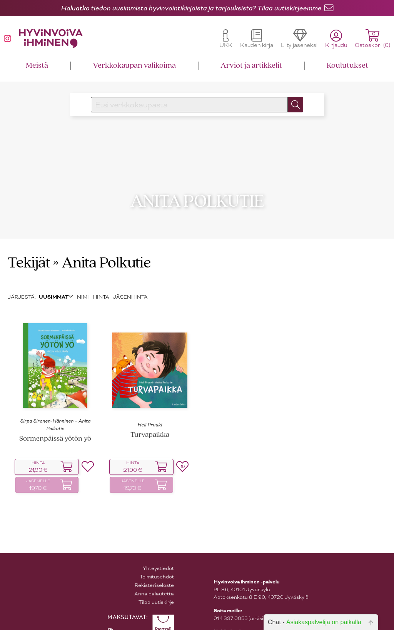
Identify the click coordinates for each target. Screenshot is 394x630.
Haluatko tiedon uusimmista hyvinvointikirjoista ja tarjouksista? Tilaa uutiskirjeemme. (192, 8)
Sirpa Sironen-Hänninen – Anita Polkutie (55, 413)
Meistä (37, 66)
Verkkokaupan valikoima (134, 66)
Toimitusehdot (157, 565)
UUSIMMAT (56, 285)
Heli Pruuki (149, 413)
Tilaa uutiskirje (156, 591)
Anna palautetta (154, 582)
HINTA (101, 285)
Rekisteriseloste (154, 574)
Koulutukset (347, 66)
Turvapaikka (149, 424)
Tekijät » (33, 252)
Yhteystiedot (158, 557)
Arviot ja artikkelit (251, 66)
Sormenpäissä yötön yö (55, 427)
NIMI (83, 285)
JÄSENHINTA (130, 285)
